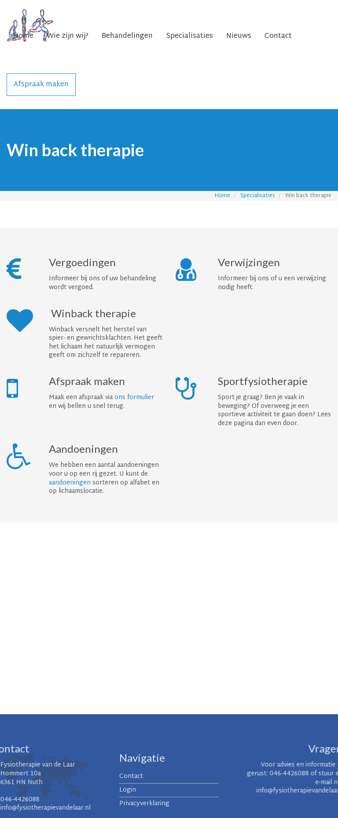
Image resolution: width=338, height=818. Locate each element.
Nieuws (238, 36)
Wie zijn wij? (67, 36)
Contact (278, 36)
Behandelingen (127, 36)
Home (23, 36)
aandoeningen (70, 482)
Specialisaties (189, 36)
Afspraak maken (41, 84)
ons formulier (134, 397)
